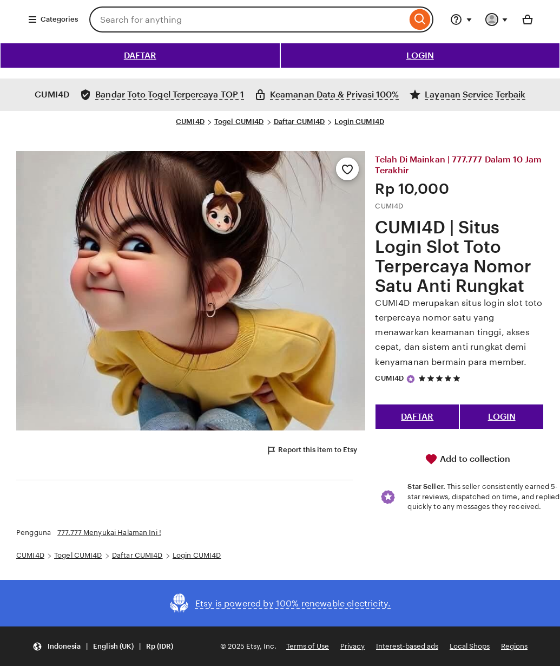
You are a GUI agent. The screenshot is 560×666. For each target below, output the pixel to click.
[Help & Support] (461, 19)
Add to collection (467, 459)
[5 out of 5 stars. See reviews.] (441, 378)
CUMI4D (190, 121)
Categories (53, 19)
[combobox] (248, 19)
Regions (514, 646)
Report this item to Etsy (311, 450)
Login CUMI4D (359, 121)
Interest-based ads (407, 646)
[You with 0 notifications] (497, 19)
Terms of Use (307, 646)
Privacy (352, 646)
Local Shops (470, 646)
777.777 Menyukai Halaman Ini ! (109, 532)
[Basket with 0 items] (528, 19)
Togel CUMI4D (239, 121)
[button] (102, 646)
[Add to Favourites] (347, 169)
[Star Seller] (411, 379)
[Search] (420, 19)
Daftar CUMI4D (299, 121)
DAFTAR (140, 55)
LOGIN (420, 55)
